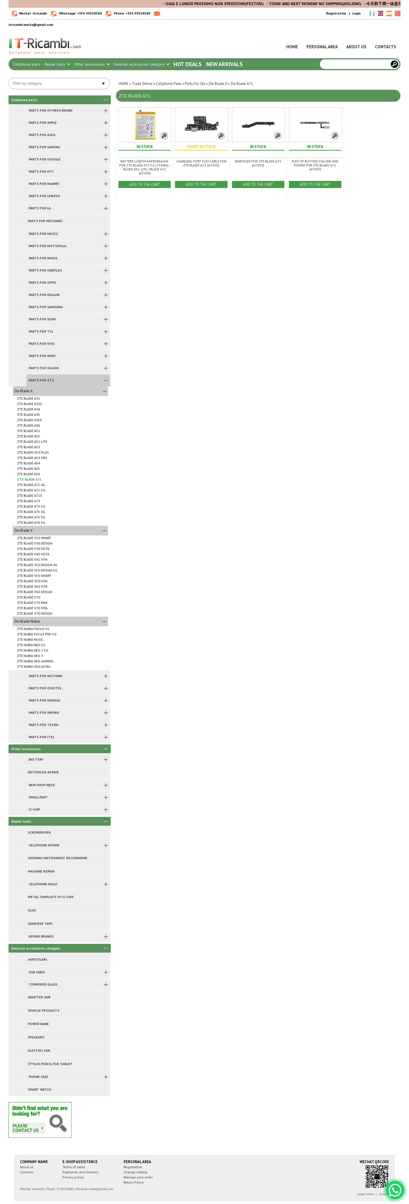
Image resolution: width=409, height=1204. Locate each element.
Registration (336, 13)
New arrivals (224, 64)
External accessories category (141, 64)
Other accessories (91, 64)
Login (356, 13)
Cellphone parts (26, 64)
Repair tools (57, 64)
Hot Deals (188, 64)
